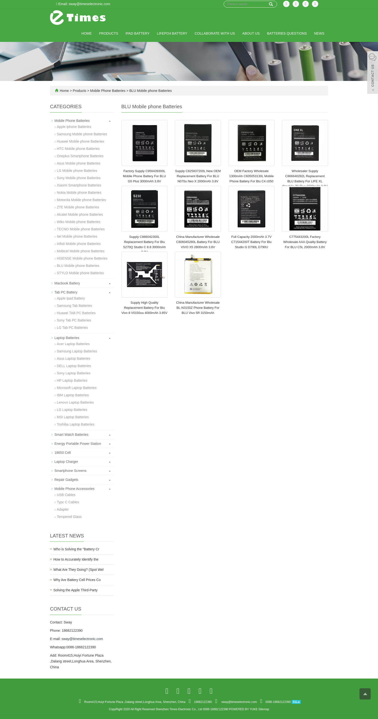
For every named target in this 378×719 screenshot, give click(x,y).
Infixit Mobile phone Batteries (79, 244)
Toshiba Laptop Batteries (75, 424)
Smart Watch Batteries (71, 435)
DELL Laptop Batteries (74, 366)
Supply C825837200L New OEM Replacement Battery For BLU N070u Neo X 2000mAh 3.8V (198, 176)
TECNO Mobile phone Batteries (81, 229)
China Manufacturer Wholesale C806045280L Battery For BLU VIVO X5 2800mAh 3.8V (197, 242)
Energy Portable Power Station (77, 444)
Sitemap (264, 709)
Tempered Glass (69, 517)
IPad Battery (138, 33)
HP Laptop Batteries (72, 380)
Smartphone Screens (70, 471)
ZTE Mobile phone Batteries (78, 207)
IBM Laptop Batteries (73, 395)
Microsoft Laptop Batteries (77, 388)
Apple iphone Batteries (74, 127)
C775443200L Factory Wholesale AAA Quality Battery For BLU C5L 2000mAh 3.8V (305, 242)
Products (108, 33)
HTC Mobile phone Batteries (78, 149)
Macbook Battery (67, 283)
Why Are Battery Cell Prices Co (77, 580)
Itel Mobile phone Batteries (77, 236)
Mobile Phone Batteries (108, 91)
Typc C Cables (68, 502)
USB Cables (66, 495)
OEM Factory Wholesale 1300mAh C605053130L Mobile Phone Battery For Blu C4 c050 (251, 176)
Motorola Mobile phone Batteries (81, 200)
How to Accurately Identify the (75, 559)
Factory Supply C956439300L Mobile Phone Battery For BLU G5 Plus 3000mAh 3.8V (144, 176)
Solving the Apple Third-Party (75, 590)
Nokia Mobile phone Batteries (79, 192)
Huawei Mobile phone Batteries (80, 141)
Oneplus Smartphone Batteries (80, 156)
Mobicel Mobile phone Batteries (80, 251)
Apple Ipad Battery (71, 298)
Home (86, 33)
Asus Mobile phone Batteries (78, 163)
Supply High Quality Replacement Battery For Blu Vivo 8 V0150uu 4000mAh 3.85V (144, 307)
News (319, 33)
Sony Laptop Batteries (73, 373)
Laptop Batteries (66, 338)
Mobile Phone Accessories (74, 489)
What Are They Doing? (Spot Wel (78, 570)
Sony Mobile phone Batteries (78, 178)
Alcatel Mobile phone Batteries (80, 214)
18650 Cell (62, 453)
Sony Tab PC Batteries (74, 320)
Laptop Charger (66, 462)
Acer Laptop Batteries (73, 344)
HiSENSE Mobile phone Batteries (82, 258)
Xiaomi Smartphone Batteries (79, 185)
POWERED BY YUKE (243, 709)
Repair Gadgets (66, 480)
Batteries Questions (287, 33)
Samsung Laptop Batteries (77, 351)
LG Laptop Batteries (72, 410)
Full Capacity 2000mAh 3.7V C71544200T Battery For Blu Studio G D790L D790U (251, 242)
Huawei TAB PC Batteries (76, 313)
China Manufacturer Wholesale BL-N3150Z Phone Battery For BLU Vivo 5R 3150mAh (197, 307)
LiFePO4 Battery (172, 33)
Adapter (63, 509)
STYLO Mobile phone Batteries (80, 273)
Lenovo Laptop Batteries (75, 402)
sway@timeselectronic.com (82, 639)
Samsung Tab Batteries (74, 306)
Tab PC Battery (65, 292)
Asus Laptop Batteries (73, 358)
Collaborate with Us (215, 33)
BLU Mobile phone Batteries (150, 91)
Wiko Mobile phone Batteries (78, 222)
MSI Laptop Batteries (73, 417)
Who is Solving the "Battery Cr (76, 549)
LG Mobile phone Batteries (77, 171)
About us (251, 33)
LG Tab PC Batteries (72, 328)
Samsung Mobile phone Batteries (82, 134)
